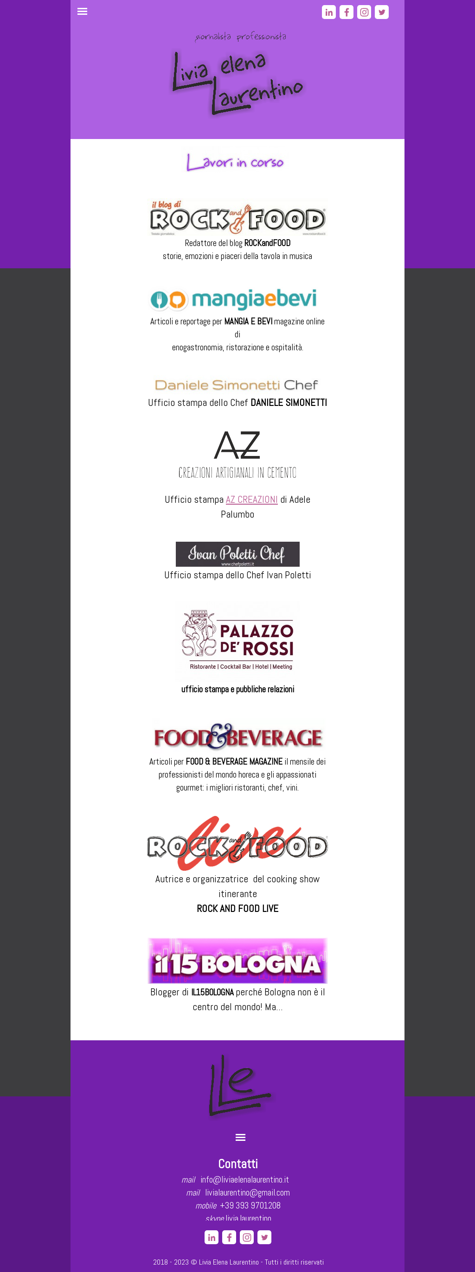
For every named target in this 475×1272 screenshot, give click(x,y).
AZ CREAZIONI (252, 499)
